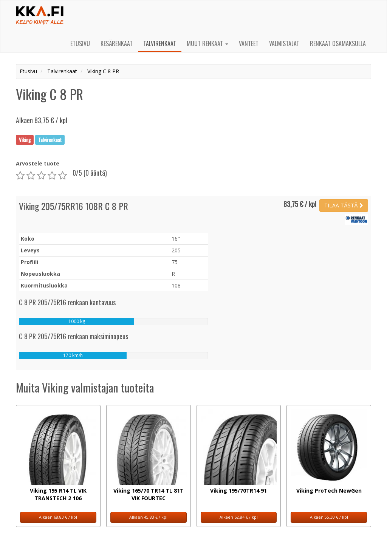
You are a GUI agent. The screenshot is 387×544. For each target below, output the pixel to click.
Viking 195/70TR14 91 (238, 490)
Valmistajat (284, 43)
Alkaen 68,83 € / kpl (58, 517)
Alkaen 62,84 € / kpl (239, 517)
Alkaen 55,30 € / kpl (329, 517)
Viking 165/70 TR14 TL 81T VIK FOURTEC (148, 494)
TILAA (343, 205)
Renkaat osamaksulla (338, 43)
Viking (25, 139)
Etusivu (80, 43)
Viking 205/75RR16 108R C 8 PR (73, 206)
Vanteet (249, 43)
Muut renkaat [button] (207, 43)
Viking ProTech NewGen (329, 490)
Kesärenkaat (117, 43)
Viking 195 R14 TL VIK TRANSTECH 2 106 (58, 494)
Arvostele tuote (37, 163)
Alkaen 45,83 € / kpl (148, 517)
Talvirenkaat (159, 43)
